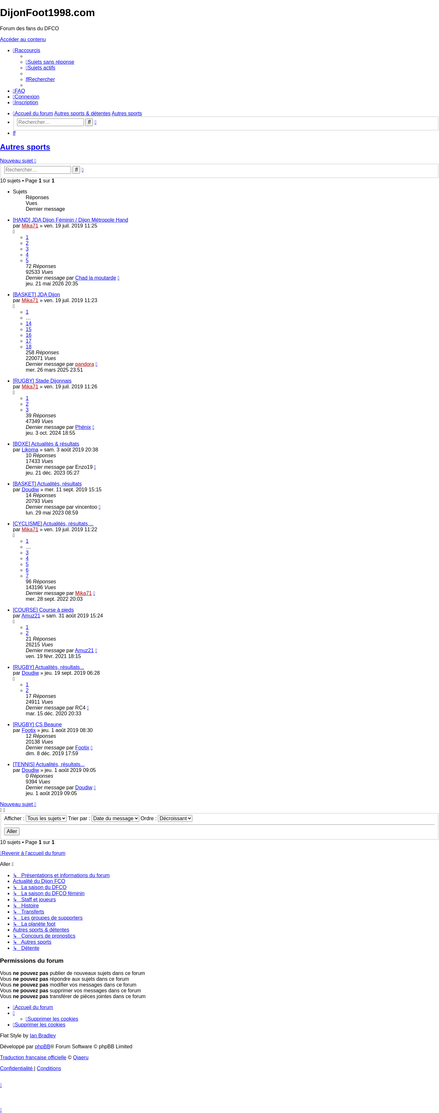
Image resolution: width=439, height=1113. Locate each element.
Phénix (83, 427)
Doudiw (30, 489)
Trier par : (103, 818)
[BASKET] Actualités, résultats (47, 484)
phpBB (42, 1046)
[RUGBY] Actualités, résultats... (48, 667)
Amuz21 (31, 615)
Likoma (30, 449)
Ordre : (166, 818)
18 (29, 346)
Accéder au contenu (23, 39)
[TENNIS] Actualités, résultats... (49, 764)
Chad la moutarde (95, 278)
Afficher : (35, 818)
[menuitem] (50, 62)
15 (29, 329)
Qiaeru (80, 1057)
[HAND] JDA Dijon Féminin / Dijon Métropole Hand (70, 220)
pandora (84, 364)
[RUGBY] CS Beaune (37, 724)
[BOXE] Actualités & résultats (46, 444)
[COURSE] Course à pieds (43, 610)
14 (29, 323)
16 (29, 335)
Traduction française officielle (33, 1057)
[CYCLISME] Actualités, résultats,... (53, 523)
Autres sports (25, 147)
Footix (29, 730)
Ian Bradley (43, 1035)
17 (29, 341)
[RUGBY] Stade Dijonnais (42, 381)
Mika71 (30, 225)
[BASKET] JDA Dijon (36, 294)
